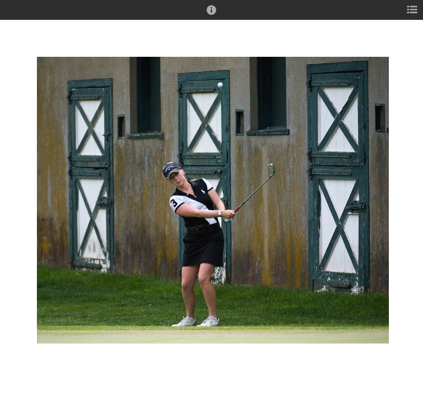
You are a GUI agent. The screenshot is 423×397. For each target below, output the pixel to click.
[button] (211, 15)
